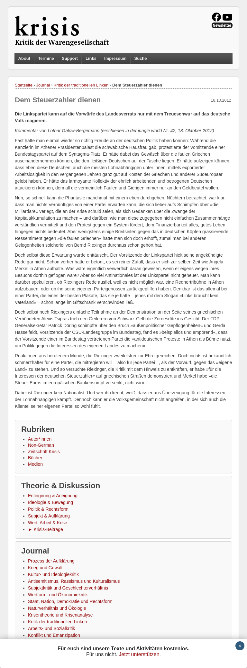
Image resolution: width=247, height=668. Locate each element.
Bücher (35, 457)
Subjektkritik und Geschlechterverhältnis (68, 587)
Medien (35, 464)
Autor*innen (39, 439)
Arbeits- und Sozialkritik (51, 628)
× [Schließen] (240, 645)
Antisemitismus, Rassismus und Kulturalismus (74, 581)
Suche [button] (140, 58)
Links (91, 58)
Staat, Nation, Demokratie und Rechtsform (70, 601)
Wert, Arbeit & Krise (47, 522)
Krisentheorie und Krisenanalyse (60, 615)
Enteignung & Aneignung (53, 495)
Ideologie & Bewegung (50, 502)
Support (70, 58)
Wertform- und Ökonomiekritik (58, 594)
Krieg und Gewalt (45, 567)
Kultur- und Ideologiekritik (53, 574)
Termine (46, 58)
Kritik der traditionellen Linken (81, 85)
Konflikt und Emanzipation (54, 635)
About (24, 58)
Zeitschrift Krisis (44, 451)
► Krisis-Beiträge (45, 529)
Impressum (115, 58)
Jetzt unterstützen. (140, 654)
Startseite (23, 85)
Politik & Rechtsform (48, 509)
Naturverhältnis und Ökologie (57, 608)
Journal (43, 85)
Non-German (41, 445)
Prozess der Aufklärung (51, 560)
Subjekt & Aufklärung (49, 515)
